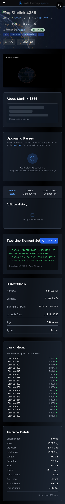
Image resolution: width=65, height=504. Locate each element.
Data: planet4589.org (48, 495)
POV (9, 41)
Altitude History (12, 192)
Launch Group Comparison (50, 192)
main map (17, 145)
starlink (21, 29)
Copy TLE (49, 240)
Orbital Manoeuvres (29, 192)
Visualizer (26, 41)
